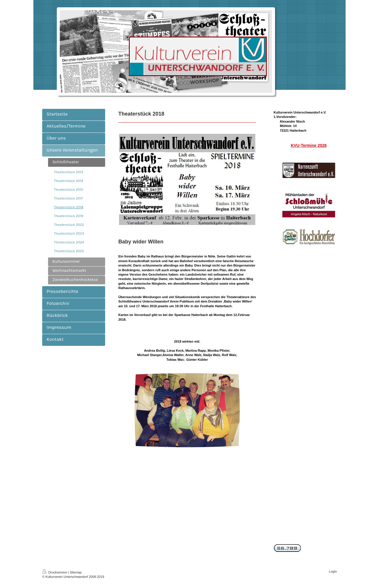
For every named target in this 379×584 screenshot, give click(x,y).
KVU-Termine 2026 (309, 145)
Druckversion (55, 572)
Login (333, 571)
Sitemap (75, 572)
